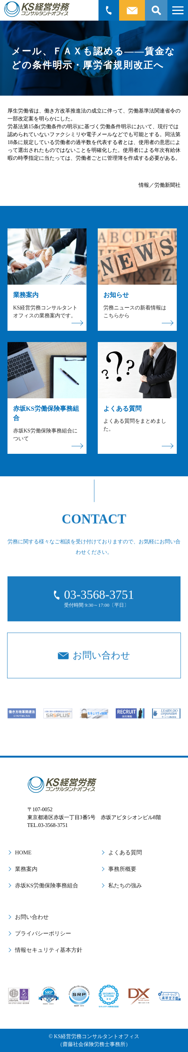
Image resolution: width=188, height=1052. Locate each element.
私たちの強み (125, 885)
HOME (23, 852)
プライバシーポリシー (43, 933)
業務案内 (26, 869)
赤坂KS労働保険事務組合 (46, 885)
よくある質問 (125, 852)
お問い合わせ (32, 917)
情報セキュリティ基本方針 (48, 950)
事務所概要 (122, 869)
